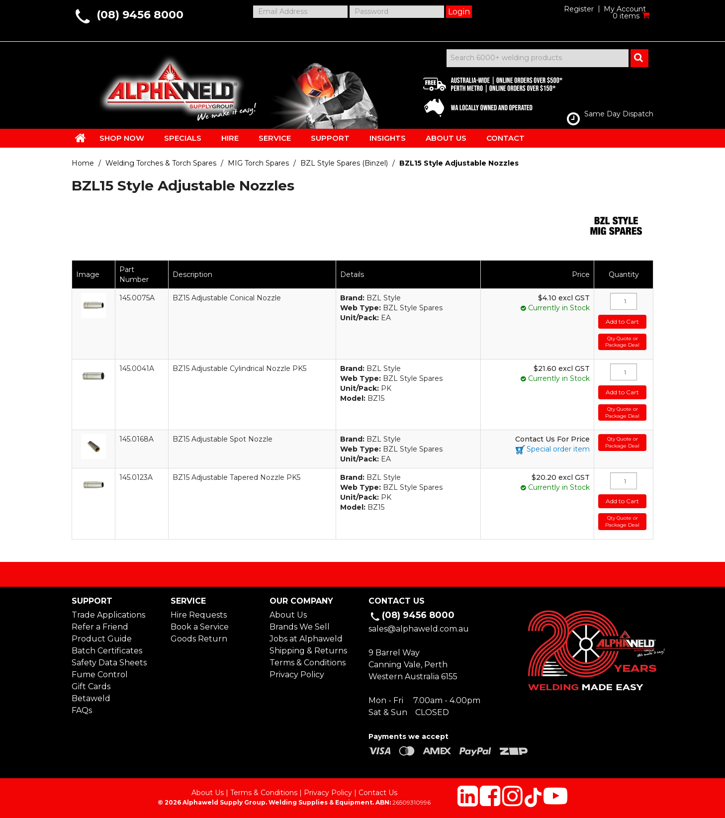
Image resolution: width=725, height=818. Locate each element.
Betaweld (91, 698)
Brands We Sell (300, 627)
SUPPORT (330, 138)
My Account (625, 8)
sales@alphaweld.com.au (418, 629)
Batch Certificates (107, 650)
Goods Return (199, 638)
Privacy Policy (297, 674)
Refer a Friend (100, 627)
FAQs (82, 710)
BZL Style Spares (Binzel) (344, 163)
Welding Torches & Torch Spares (160, 163)
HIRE (230, 138)
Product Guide (102, 638)
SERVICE (275, 138)
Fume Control (100, 674)
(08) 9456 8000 (139, 14)
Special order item (558, 449)
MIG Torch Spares (258, 163)
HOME (81, 138)
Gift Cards (91, 686)
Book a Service (200, 627)
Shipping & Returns (308, 650)
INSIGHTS (387, 138)
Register (579, 8)
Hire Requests (199, 615)
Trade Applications (108, 615)
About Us (288, 615)
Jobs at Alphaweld (306, 638)
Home (83, 163)
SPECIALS (182, 138)
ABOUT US (446, 138)
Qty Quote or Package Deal (622, 342)
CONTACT (505, 138)
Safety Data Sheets (109, 662)
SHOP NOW (121, 138)
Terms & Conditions (308, 662)
